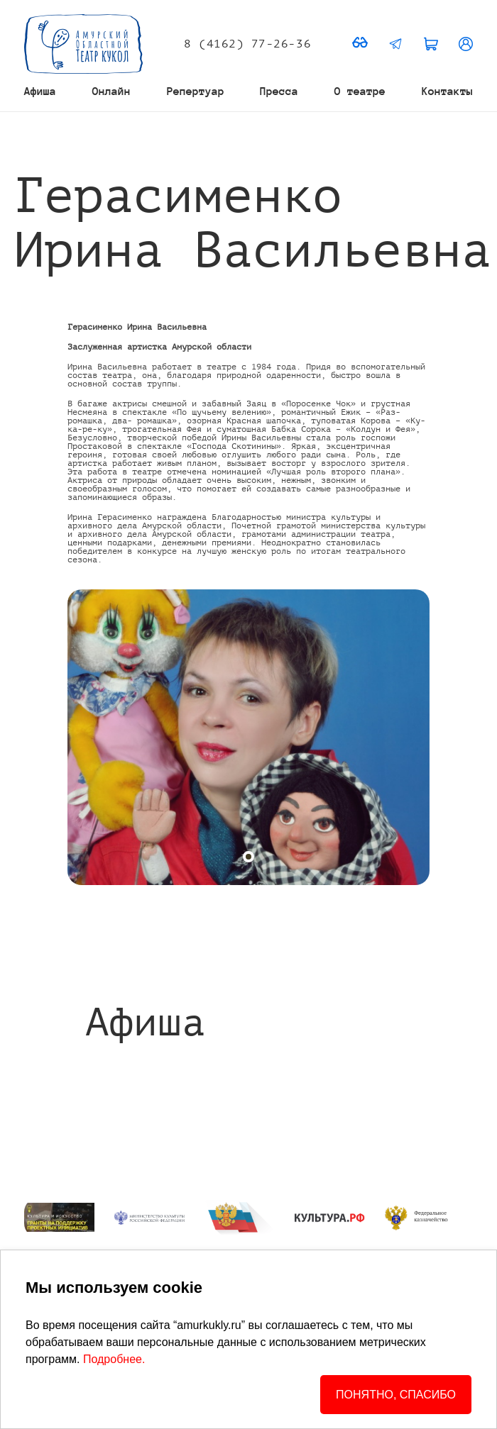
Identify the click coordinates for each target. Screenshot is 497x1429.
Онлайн (111, 91)
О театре (360, 91)
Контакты (447, 91)
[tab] (248, 856)
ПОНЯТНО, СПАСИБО (396, 1395)
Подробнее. (114, 1359)
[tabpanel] (248, 737)
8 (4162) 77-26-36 (247, 44)
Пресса (279, 91)
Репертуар (195, 91)
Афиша (40, 91)
